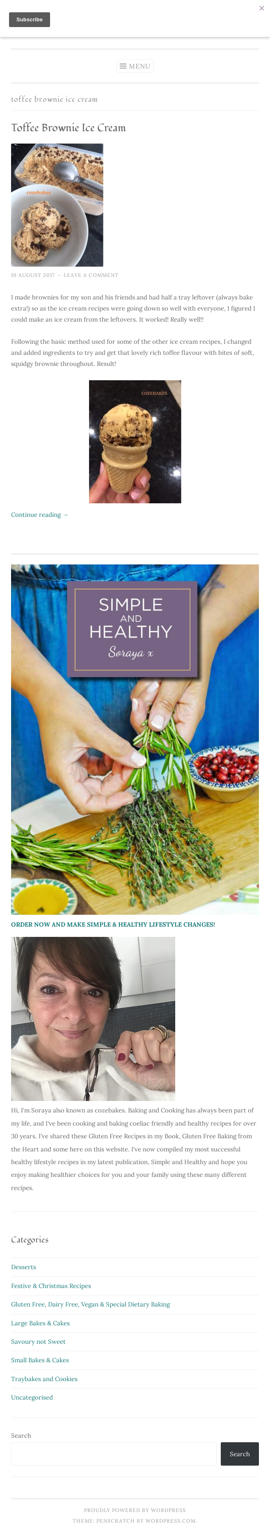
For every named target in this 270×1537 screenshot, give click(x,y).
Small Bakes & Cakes (40, 1360)
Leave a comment (91, 275)
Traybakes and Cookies (44, 1379)
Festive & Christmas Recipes (51, 1286)
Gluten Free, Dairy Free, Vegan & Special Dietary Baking (90, 1304)
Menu (140, 66)
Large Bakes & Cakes (40, 1323)
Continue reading (40, 514)
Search (21, 1435)
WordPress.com (171, 1521)
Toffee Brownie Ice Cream (68, 128)
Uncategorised (32, 1397)
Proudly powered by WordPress (135, 1510)
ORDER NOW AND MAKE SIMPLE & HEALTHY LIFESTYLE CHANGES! (113, 924)
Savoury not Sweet (38, 1341)
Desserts (23, 1267)
